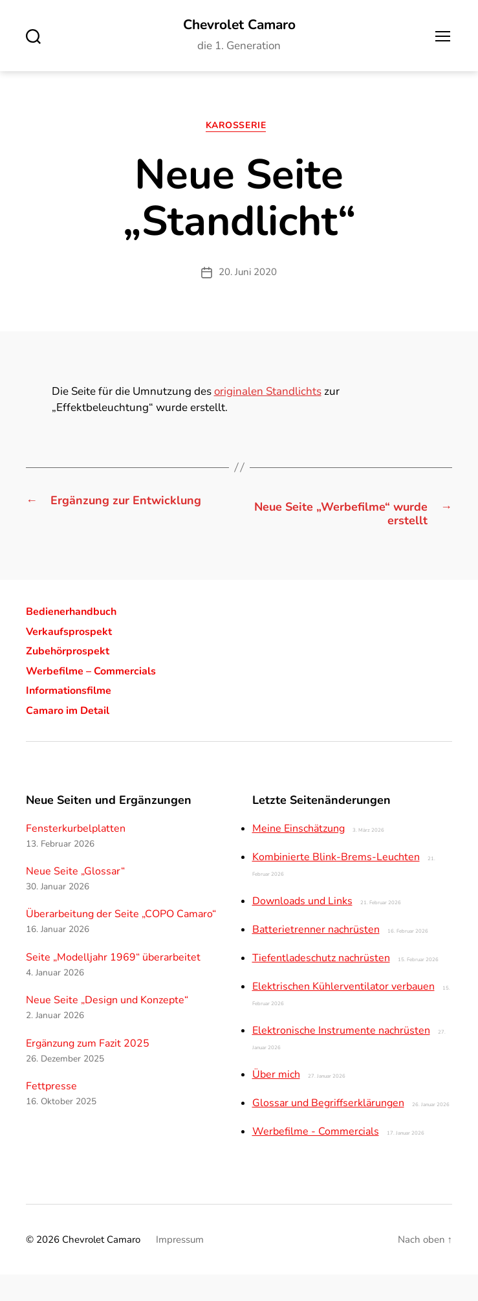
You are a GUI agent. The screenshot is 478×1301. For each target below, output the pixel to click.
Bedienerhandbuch (77, 637)
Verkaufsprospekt (74, 657)
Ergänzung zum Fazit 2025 (87, 1070)
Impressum (180, 1266)
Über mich (276, 1101)
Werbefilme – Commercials (99, 697)
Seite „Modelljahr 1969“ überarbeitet (113, 984)
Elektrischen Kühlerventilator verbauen (343, 1013)
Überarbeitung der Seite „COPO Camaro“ (121, 941)
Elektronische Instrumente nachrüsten (341, 1057)
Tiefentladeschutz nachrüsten (321, 984)
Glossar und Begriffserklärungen (328, 1129)
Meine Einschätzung (298, 855)
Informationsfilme (75, 716)
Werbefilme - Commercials (315, 1158)
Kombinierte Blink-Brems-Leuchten (336, 883)
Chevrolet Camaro (239, 26)
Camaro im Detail (74, 736)
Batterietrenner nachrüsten (316, 956)
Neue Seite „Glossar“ (75, 898)
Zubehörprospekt (73, 677)
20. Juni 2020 (248, 277)
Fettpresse (51, 1113)
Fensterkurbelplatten (75, 855)
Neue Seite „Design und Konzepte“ (107, 1026)
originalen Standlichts (267, 396)
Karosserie (239, 131)
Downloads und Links (302, 927)
